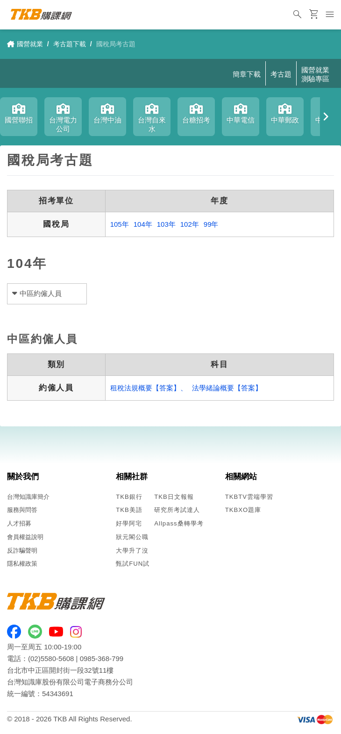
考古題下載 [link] (69, 44)
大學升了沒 (132, 550)
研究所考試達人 (177, 509)
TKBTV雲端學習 (249, 496)
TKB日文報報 (174, 496)
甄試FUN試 (132, 563)
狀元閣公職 (132, 536)
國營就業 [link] (25, 44)
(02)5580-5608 (51, 658)
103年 (166, 224)
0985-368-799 (101, 658)
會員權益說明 (25, 536)
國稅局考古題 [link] (115, 44)
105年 (119, 224)
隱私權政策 (22, 563)
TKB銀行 (129, 496)
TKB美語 (129, 509)
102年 (189, 224)
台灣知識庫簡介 (28, 496)
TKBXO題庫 (243, 509)
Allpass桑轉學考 (178, 523)
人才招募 (19, 523)
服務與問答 (22, 509)
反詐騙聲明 (22, 550)
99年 (211, 224)
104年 (143, 224)
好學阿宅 (129, 523)
